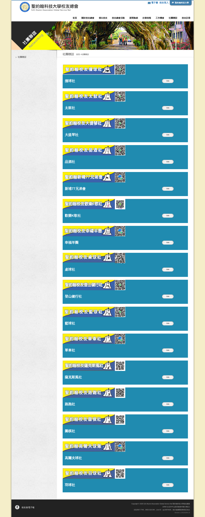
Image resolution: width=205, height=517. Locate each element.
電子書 (154, 2)
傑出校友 (106, 18)
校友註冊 (186, 18)
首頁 (78, 18)
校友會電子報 (28, 507)
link (168, 81)
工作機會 (160, 18)
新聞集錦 (135, 18)
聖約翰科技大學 (182, 3)
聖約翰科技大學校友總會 (46, 7)
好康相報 (148, 18)
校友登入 (163, 2)
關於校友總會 (91, 18)
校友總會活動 (120, 18)
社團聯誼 (173, 18)
